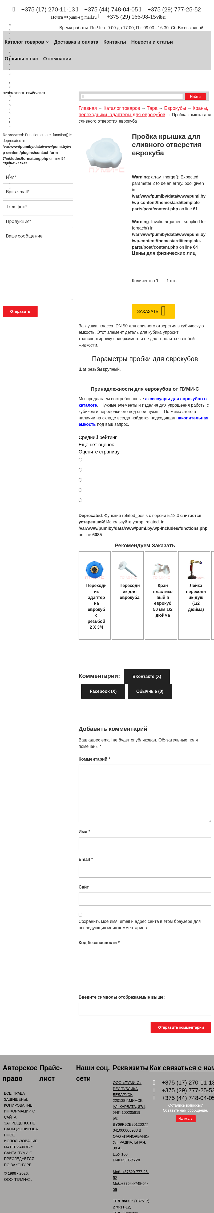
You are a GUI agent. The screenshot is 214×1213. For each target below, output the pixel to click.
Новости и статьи (152, 42)
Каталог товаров (27, 42)
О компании (57, 58)
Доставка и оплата (76, 42)
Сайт (84, 887)
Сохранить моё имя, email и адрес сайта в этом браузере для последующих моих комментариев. (140, 924)
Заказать (148, 311)
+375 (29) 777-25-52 (174, 9)
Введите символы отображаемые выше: (122, 997)
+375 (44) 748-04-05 (111, 9)
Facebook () (103, 691)
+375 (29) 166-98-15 (131, 16)
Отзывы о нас (21, 58)
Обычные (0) (149, 691)
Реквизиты (131, 1068)
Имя (84, 831)
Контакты (114, 42)
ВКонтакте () (146, 676)
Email (86, 859)
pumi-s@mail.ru (83, 17)
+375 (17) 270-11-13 (48, 9)
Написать (186, 1118)
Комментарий (94, 759)
